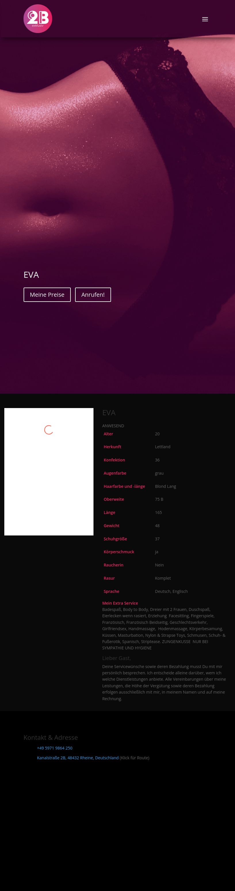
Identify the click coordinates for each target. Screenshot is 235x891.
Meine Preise (47, 294)
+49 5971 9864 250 (54, 748)
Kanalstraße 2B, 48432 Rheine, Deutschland (78, 757)
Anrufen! (93, 294)
